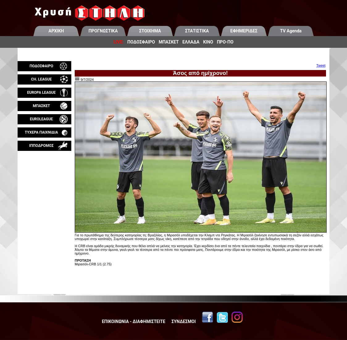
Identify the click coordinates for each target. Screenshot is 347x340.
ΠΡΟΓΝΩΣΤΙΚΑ (103, 30)
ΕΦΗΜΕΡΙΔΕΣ (243, 30)
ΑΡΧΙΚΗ (56, 30)
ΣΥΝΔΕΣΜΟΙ (183, 321)
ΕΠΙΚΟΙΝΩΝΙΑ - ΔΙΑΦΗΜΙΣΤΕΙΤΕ (133, 321)
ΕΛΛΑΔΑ (190, 41)
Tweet (320, 65)
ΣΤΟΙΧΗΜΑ (150, 30)
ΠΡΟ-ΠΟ (225, 41)
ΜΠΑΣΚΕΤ (169, 41)
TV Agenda (291, 30)
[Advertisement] (44, 223)
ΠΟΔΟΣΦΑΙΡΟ (141, 41)
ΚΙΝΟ (208, 41)
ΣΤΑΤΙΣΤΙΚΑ (197, 30)
